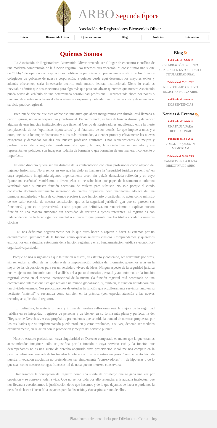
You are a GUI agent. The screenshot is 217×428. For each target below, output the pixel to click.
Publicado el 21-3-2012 (180, 99)
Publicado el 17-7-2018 (180, 60)
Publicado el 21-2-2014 (180, 121)
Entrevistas (192, 37)
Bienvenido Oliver (57, 37)
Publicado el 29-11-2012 (180, 82)
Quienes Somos (91, 37)
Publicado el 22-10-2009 (180, 156)
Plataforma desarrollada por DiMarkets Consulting (113, 418)
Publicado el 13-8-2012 (180, 138)
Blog (125, 37)
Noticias (158, 37)
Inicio (24, 37)
